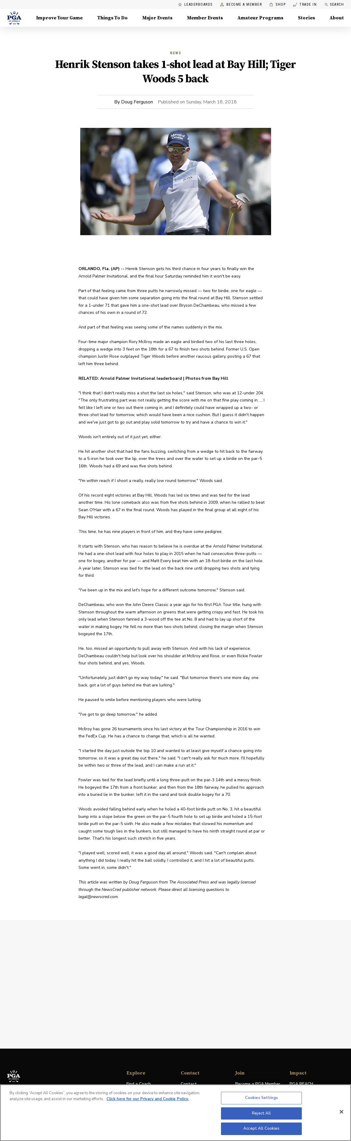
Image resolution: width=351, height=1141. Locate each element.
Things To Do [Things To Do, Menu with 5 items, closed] (112, 18)
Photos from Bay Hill (206, 378)
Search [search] (334, 4)
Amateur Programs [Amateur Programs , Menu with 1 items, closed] (260, 18)
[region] (175, 1112)
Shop (277, 5)
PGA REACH (301, 1084)
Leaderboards (195, 5)
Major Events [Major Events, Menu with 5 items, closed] (157, 18)
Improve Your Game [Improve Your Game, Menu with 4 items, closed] (59, 18)
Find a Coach (138, 1084)
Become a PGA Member (257, 1084)
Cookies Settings (261, 1097)
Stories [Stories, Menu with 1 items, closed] (306, 18)
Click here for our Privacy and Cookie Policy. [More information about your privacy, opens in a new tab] (147, 1099)
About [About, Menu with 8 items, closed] (337, 18)
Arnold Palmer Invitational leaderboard (141, 378)
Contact (189, 1084)
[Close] (341, 1111)
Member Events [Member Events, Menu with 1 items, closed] (205, 18)
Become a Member (241, 5)
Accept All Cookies (261, 1128)
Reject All (261, 1113)
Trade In (305, 5)
